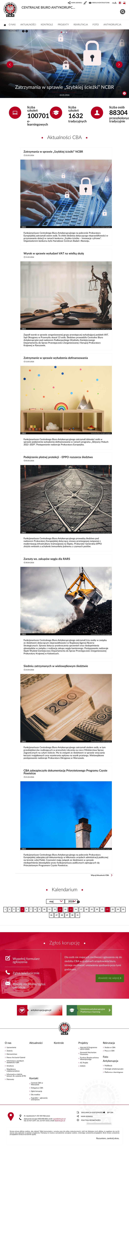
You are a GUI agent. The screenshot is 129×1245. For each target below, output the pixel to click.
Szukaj (78, 901)
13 (59, 908)
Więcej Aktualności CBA (100, 875)
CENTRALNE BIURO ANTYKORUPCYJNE (40, 5)
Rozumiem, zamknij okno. (107, 1138)
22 (106, 908)
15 (70, 908)
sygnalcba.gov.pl (59, 1119)
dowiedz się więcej (108, 978)
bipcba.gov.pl (60, 1121)
